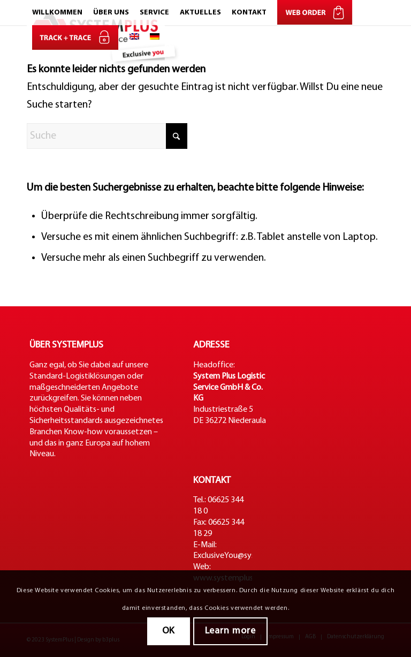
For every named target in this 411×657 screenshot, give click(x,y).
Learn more (230, 631)
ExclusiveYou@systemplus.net (245, 556)
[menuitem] (57, 12)
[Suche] (107, 136)
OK (168, 631)
